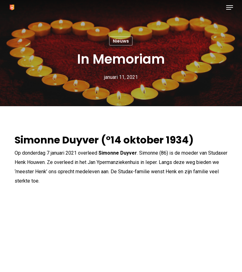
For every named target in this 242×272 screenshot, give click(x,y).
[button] (229, 7)
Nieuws (121, 41)
